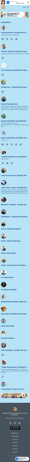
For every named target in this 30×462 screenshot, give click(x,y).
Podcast (15, 452)
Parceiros (15, 449)
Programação (15, 436)
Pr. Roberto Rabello (9, 290)
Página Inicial (15, 433)
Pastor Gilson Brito (8, 253)
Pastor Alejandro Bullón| (11, 229)
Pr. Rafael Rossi (7, 277)
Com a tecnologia (15, 459)
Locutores (15, 439)
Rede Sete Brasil (7, 326)
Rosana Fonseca (7, 338)
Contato (15, 445)
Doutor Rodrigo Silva (9, 104)
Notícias (15, 442)
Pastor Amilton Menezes (11, 241)
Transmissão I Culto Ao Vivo (12, 389)
